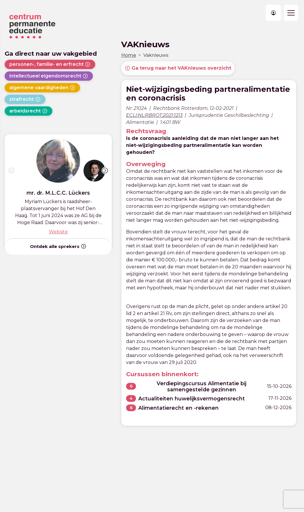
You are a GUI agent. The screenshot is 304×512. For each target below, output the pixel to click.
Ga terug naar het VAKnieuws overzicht (178, 68)
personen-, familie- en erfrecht (50, 64)
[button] (105, 170)
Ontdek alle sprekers (58, 246)
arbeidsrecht (28, 111)
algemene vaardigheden (42, 88)
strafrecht (25, 99)
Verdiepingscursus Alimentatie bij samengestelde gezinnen (201, 386)
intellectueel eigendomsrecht (48, 76)
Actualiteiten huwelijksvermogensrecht (191, 398)
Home (128, 55)
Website (58, 232)
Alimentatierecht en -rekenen (178, 408)
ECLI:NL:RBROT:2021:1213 (154, 115)
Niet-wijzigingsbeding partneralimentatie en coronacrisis (208, 94)
